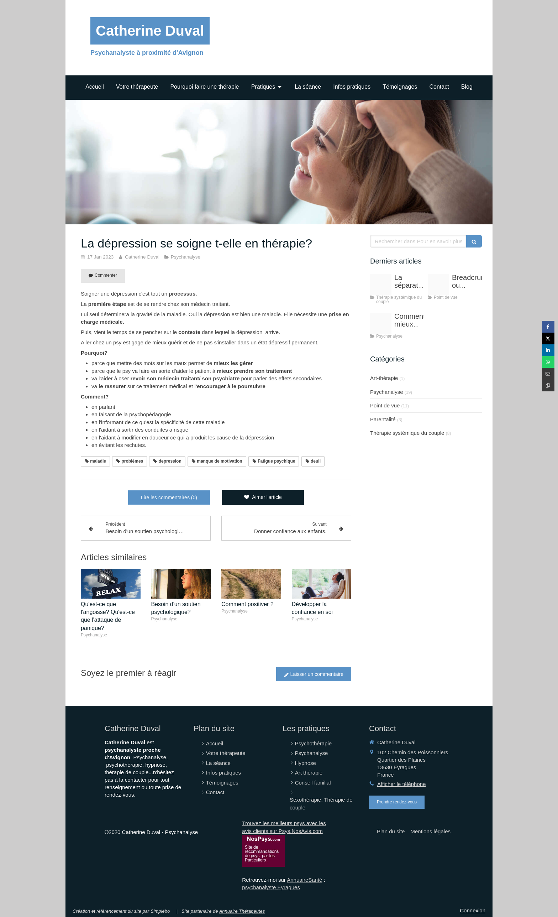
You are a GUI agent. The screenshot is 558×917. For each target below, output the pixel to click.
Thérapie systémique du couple (407, 433)
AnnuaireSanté (304, 880)
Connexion (472, 910)
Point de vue (385, 405)
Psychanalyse (386, 392)
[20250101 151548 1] (438, 284)
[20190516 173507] (380, 323)
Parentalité (383, 419)
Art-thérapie (384, 378)
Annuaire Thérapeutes (242, 911)
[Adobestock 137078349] (380, 284)
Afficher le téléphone (401, 784)
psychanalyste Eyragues (271, 887)
